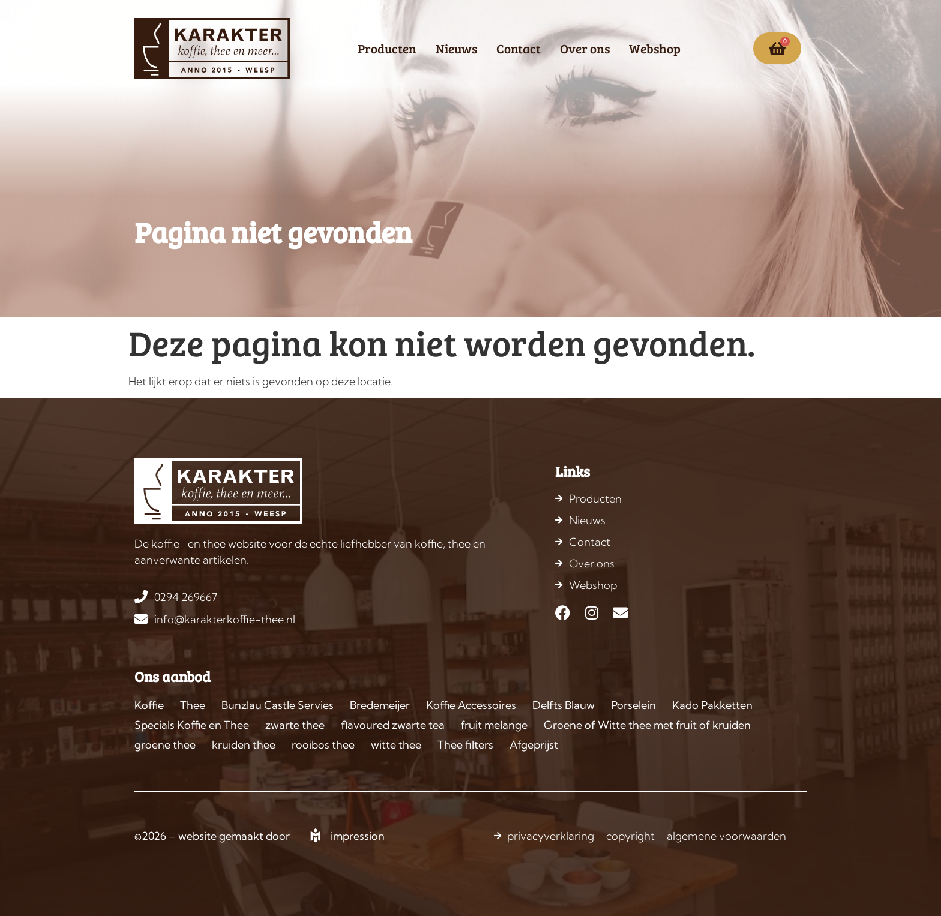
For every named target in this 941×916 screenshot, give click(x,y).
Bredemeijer (380, 705)
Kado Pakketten (712, 705)
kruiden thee (243, 745)
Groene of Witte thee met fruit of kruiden (647, 725)
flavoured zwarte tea (393, 725)
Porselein (633, 705)
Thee (192, 705)
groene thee (165, 745)
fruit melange (494, 725)
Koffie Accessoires (471, 705)
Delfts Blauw (563, 705)
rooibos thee (323, 745)
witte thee (396, 745)
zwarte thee (295, 725)
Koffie (149, 705)
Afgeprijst (534, 745)
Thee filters (465, 745)
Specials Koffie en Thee (191, 725)
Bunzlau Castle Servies (277, 705)
